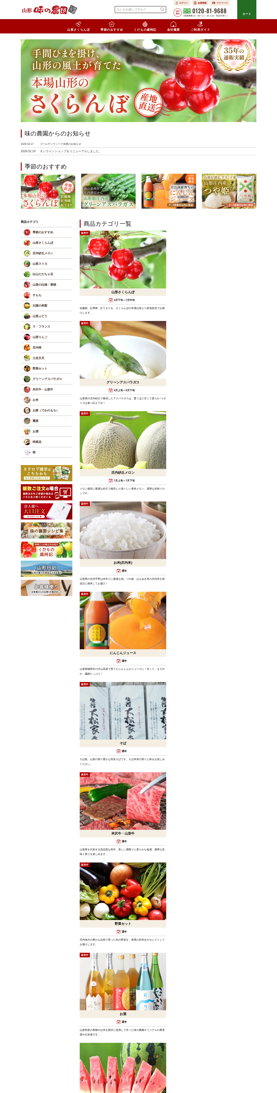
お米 (35, 400)
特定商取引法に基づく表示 (145, 1079)
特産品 (37, 442)
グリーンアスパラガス (47, 379)
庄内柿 (37, 348)
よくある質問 (116, 1079)
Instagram (31, 1054)
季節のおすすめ (43, 232)
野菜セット (40, 369)
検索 (162, 9)
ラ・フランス (41, 327)
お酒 (35, 431)
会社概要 (97, 1079)
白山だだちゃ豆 (43, 274)
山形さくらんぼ (43, 243)
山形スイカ (40, 264)
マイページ (222, 3)
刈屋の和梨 (40, 306)
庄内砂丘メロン (43, 253)
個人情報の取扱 (176, 1079)
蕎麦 (35, 421)
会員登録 (202, 3)
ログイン (183, 3)
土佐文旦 (38, 358)
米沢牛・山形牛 (43, 390)
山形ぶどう (40, 316)
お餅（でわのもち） (46, 410)
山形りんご (40, 337)
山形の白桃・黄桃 (44, 285)
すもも (37, 295)
